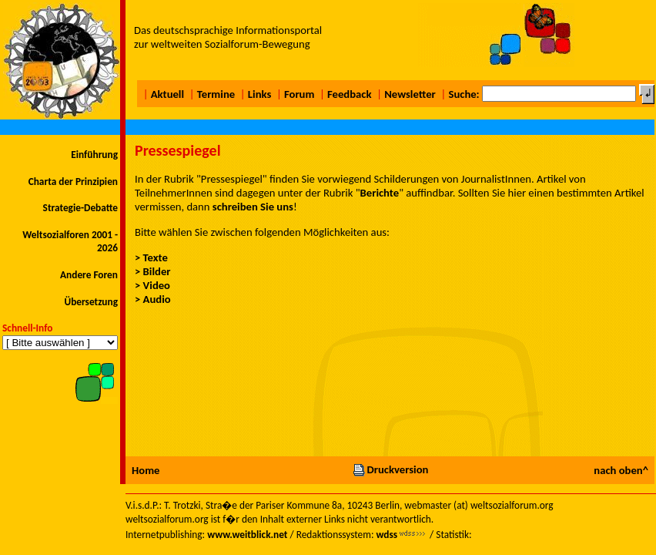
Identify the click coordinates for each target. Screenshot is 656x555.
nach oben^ (621, 470)
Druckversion (390, 469)
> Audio (153, 299)
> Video (152, 285)
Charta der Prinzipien (73, 181)
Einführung (94, 154)
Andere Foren (89, 274)
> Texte (151, 257)
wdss (386, 534)
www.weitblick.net (247, 534)
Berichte (380, 193)
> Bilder (152, 271)
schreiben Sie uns (253, 207)
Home (145, 470)
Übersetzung (91, 301)
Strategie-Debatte (80, 207)
